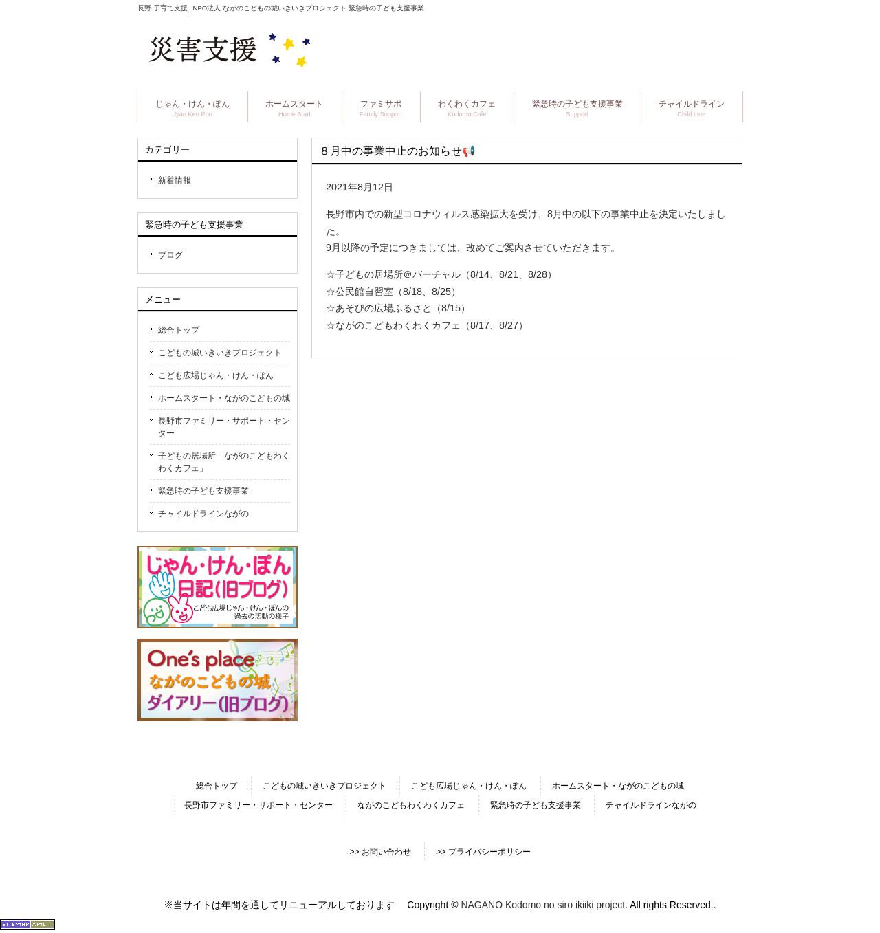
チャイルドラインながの (203, 513)
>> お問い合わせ (379, 852)
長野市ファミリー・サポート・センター (224, 427)
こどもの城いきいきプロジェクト (220, 353)
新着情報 (174, 180)
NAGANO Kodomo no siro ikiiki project (543, 904)
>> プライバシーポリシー (483, 852)
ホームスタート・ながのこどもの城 (224, 398)
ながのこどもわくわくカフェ (411, 805)
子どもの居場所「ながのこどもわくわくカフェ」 (224, 462)
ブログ (170, 255)
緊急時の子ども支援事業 (203, 491)
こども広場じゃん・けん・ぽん (216, 375)
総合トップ (178, 330)
